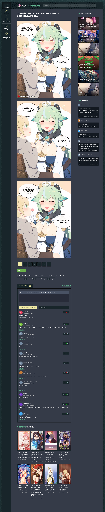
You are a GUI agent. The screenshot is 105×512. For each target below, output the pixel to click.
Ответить (22, 320)
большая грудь (39, 275)
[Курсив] (23, 292)
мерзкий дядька (41, 279)
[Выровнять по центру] (30, 292)
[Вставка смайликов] (39, 292)
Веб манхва (6, 20)
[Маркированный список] (34, 292)
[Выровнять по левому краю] (28, 292)
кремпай (30, 279)
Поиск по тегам (6, 27)
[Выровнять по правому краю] (32, 292)
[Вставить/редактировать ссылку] (41, 292)
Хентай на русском (6, 13)
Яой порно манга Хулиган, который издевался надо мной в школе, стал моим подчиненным (88, 136)
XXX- (30, 5)
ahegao (52, 279)
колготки (21, 279)
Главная (6, 5)
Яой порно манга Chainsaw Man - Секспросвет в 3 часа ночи (88, 150)
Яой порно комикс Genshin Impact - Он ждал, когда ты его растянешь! (88, 126)
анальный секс (26, 275)
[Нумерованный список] (37, 292)
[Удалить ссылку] (43, 292)
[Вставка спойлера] (53, 292)
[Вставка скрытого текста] (55, 292)
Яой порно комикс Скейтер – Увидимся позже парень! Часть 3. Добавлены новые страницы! (88, 164)
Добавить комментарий (28, 307)
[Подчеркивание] (25, 292)
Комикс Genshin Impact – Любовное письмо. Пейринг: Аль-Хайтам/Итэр (88, 116)
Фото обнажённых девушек (7, 35)
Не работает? (66, 285)
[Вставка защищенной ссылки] (46, 292)
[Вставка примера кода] (50, 292)
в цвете (50, 275)
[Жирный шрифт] (21, 292)
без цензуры (60, 275)
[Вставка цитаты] (48, 292)
